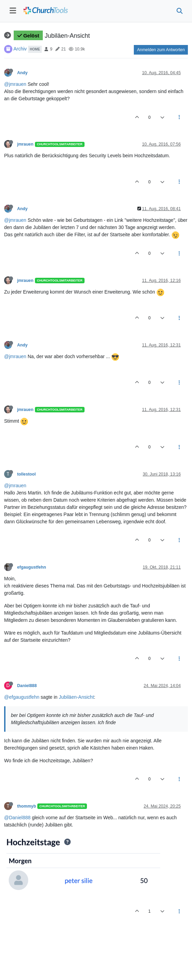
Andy (22, 72)
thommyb (26, 806)
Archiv (20, 49)
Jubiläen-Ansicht (76, 697)
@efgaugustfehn (21, 697)
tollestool (26, 474)
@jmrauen (15, 84)
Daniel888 (27, 685)
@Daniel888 (17, 817)
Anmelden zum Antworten (161, 49)
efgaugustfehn (31, 567)
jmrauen (25, 144)
